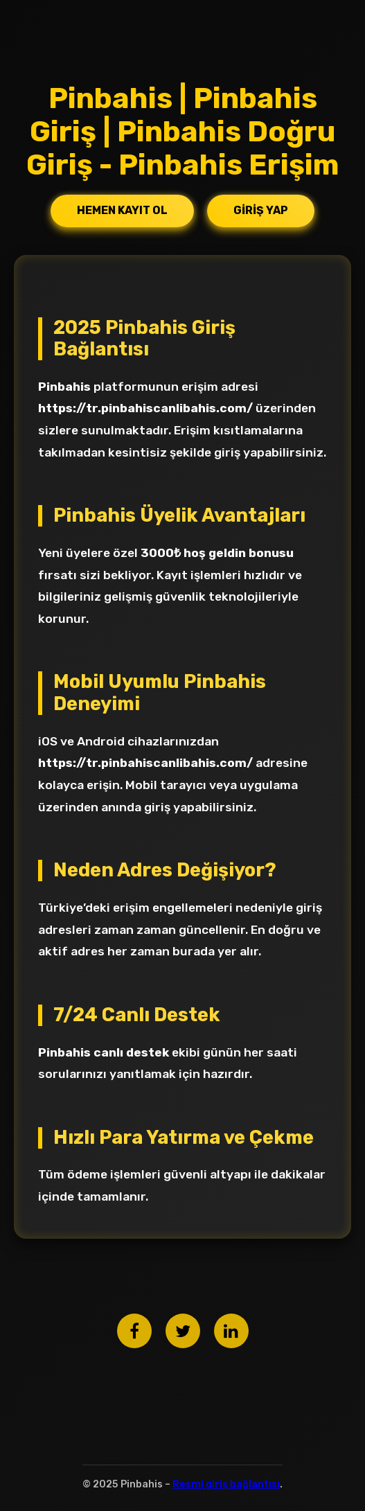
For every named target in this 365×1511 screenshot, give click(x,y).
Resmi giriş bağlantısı (226, 1484)
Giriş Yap (260, 210)
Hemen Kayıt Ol (122, 210)
